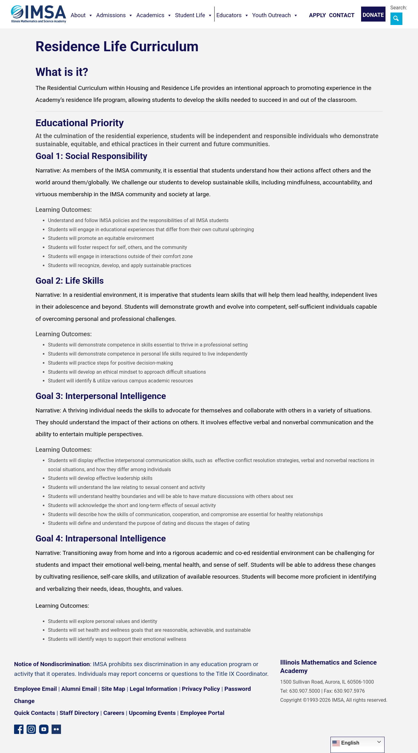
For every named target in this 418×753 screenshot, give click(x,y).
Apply (317, 15)
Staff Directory (79, 712)
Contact (341, 15)
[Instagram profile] (31, 729)
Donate (373, 15)
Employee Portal (202, 712)
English (345, 743)
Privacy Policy (201, 688)
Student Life (194, 15)
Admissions (114, 15)
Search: (398, 8)
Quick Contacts (34, 712)
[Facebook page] (18, 729)
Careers (113, 712)
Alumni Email (79, 688)
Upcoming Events (152, 712)
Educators (232, 15)
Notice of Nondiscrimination (52, 664)
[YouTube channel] (43, 729)
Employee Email (35, 688)
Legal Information (154, 688)
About (82, 15)
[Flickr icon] (56, 729)
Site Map (113, 688)
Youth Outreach (275, 15)
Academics (154, 15)
